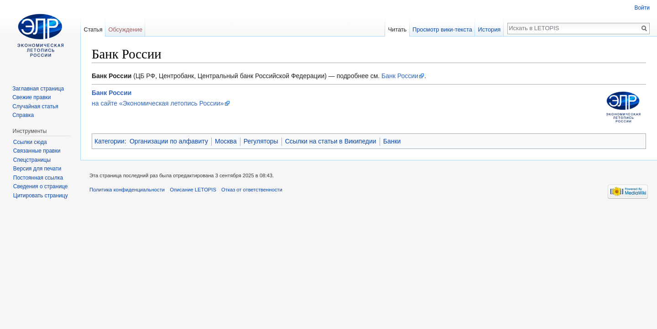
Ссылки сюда (30, 142)
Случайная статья (35, 106)
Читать (397, 29)
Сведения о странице (40, 186)
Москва (226, 141)
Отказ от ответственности (251, 189)
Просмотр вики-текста (442, 29)
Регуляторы (261, 141)
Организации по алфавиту (169, 141)
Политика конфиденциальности (127, 189)
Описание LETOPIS (193, 189)
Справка (23, 115)
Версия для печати (37, 168)
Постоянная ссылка (38, 178)
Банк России (399, 76)
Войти (642, 8)
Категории (109, 141)
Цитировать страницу (40, 195)
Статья (92, 29)
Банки (392, 141)
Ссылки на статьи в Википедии (330, 141)
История (489, 29)
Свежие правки (31, 97)
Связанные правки (37, 151)
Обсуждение (125, 29)
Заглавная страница (38, 88)
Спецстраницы (32, 160)
